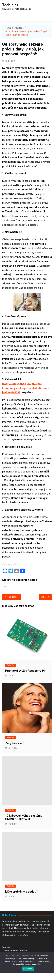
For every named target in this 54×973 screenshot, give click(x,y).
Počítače (10, 665)
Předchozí (13, 596)
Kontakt (6, 947)
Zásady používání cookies (14, 950)
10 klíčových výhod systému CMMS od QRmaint (23, 817)
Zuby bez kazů (14, 743)
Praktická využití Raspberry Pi (25, 670)
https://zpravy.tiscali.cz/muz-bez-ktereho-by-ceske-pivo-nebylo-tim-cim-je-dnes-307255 (25, 388)
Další (43, 596)
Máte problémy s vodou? (21, 891)
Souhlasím (27, 969)
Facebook (5, 586)
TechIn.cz (10, 5)
